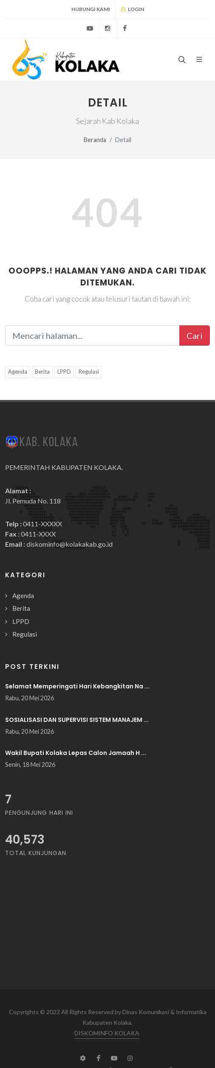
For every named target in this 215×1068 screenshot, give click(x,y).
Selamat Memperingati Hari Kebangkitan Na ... (77, 686)
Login (132, 9)
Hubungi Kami (90, 9)
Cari (195, 335)
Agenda (17, 371)
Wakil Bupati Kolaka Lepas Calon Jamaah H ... (75, 753)
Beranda (95, 139)
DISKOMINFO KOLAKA (106, 1033)
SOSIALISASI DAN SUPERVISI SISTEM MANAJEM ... (77, 720)
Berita (42, 371)
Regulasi (89, 371)
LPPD (64, 371)
